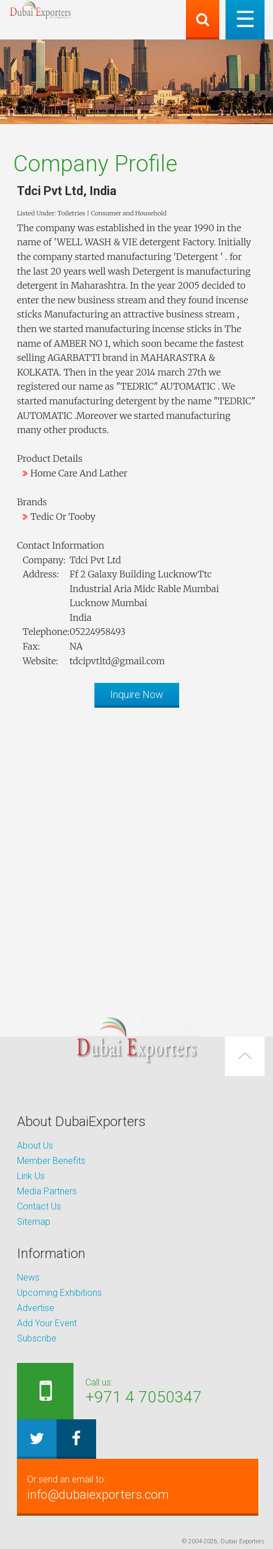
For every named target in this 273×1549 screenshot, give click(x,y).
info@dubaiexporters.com (137, 1487)
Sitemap (33, 1221)
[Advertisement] (136, 852)
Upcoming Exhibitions (59, 1292)
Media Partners (47, 1191)
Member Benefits (51, 1160)
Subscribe (37, 1338)
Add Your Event (47, 1323)
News (28, 1277)
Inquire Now (136, 694)
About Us (35, 1145)
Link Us (31, 1176)
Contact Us (39, 1206)
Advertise (35, 1308)
